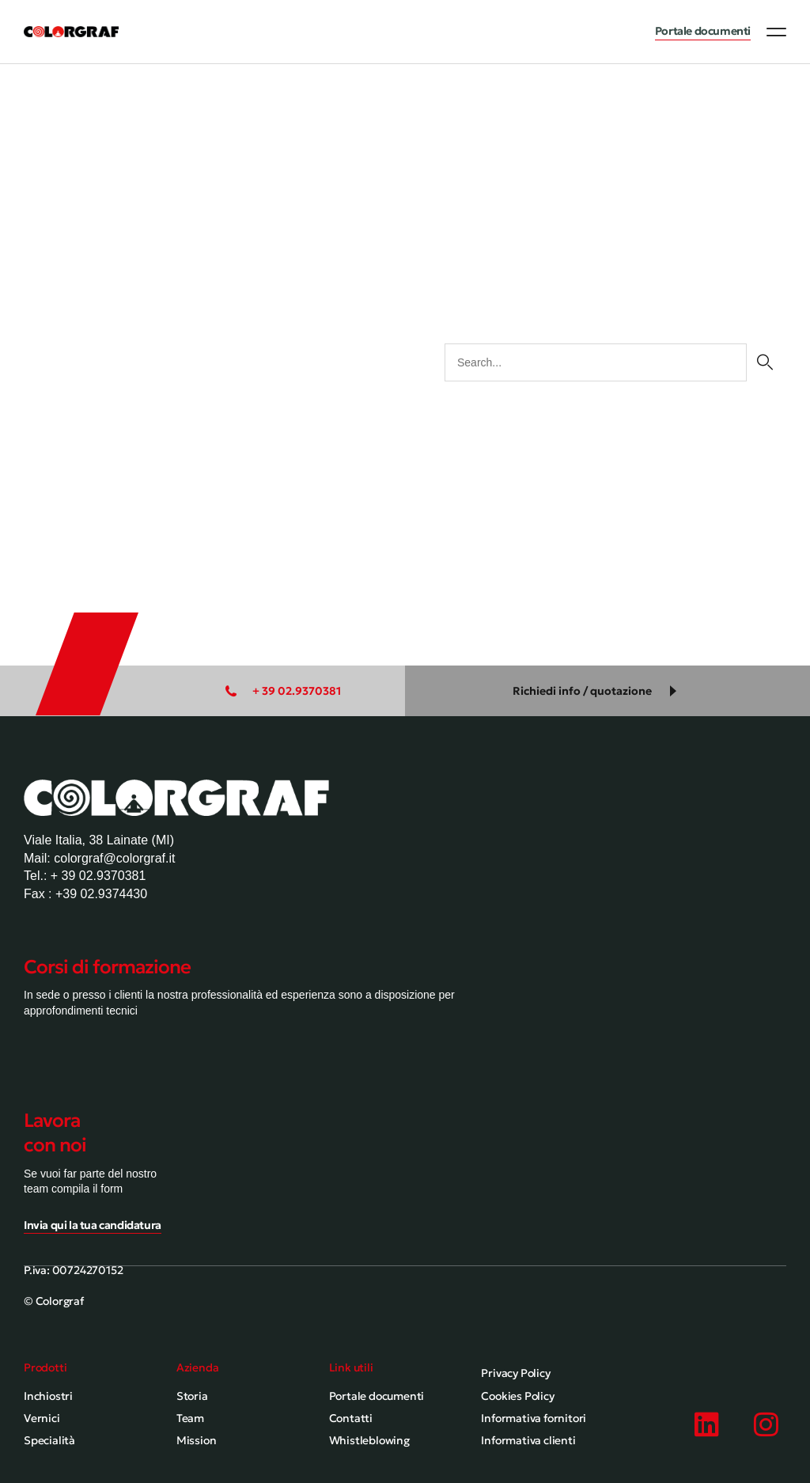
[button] (776, 32)
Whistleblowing (369, 1440)
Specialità (49, 1440)
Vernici (42, 1418)
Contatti (351, 1418)
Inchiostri (48, 1396)
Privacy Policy (515, 1373)
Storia (192, 1396)
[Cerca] (764, 362)
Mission (196, 1440)
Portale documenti (377, 1396)
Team (190, 1418)
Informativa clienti (528, 1440)
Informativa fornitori (533, 1418)
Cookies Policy (517, 1396)
